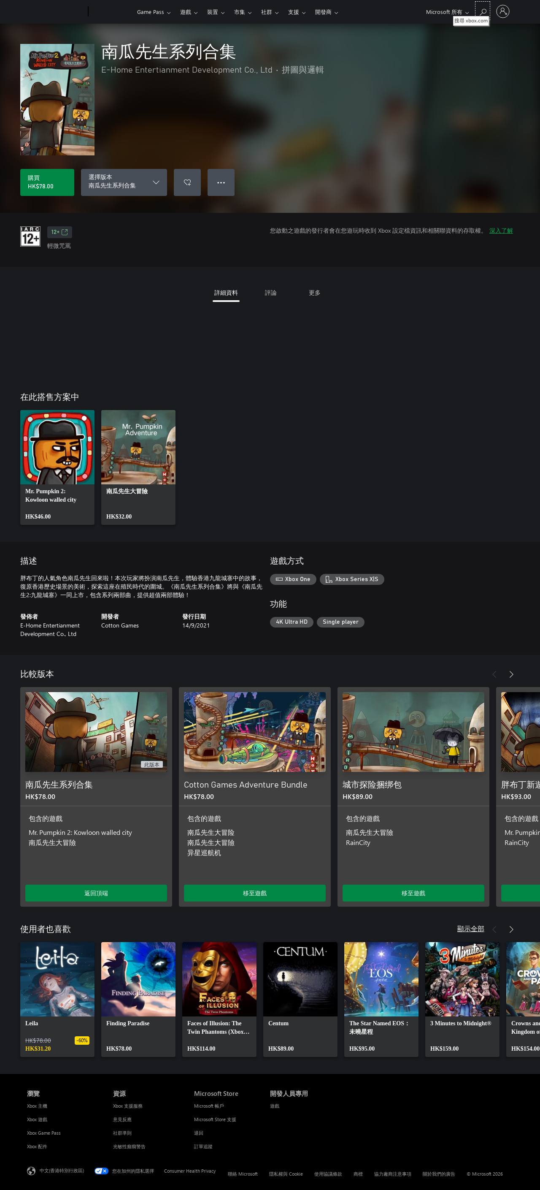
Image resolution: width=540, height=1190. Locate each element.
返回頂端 (96, 893)
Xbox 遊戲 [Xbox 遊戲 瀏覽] (37, 1119)
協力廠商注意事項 (392, 1173)
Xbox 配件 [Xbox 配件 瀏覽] (37, 1146)
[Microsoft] (56, 11)
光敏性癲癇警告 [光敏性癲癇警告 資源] (129, 1146)
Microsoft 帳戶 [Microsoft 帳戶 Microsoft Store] (209, 1105)
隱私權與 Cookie (286, 1173)
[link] (57, 467)
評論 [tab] (271, 292)
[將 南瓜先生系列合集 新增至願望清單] (187, 182)
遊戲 (185, 11)
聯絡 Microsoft (243, 1173)
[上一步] (494, 674)
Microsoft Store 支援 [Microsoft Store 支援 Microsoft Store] (215, 1119)
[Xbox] (111, 11)
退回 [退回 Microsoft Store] (198, 1133)
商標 (358, 1173)
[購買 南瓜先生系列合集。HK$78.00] (47, 182)
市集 (239, 11)
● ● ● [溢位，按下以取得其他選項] (221, 182)
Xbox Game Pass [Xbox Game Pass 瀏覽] (44, 1133)
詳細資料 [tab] (226, 292)
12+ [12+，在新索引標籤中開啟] (59, 232)
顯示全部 (470, 928)
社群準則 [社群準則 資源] (122, 1133)
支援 (293, 11)
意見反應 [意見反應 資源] (122, 1119)
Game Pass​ (150, 11)
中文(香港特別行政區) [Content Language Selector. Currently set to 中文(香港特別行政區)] (62, 1170)
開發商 (323, 11)
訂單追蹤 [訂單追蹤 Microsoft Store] (203, 1146)
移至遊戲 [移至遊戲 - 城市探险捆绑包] (413, 893)
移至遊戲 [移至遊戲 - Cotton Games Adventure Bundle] (255, 893)
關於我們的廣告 (439, 1173)
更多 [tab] (315, 292)
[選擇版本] (124, 182)
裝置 (212, 11)
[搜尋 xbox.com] (482, 10)
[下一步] (511, 674)
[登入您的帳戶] (503, 11)
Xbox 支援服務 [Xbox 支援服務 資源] (128, 1105)
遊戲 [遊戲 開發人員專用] (274, 1105)
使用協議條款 (328, 1173)
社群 (266, 11)
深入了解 (501, 230)
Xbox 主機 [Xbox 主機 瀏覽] (37, 1105)
